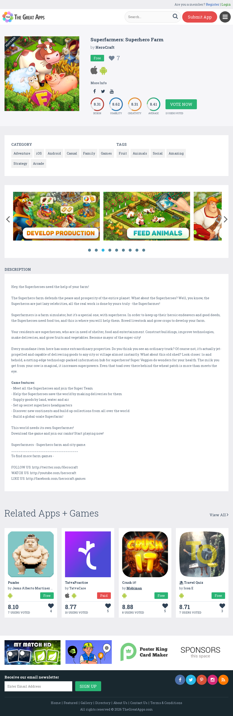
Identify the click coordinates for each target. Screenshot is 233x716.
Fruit (123, 153)
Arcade (38, 163)
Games (106, 153)
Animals (140, 153)
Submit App (200, 17)
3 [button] (103, 250)
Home (56, 703)
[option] (56, 217)
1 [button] (89, 250)
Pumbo (13, 582)
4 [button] (109, 250)
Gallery (86, 703)
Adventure (22, 153)
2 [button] (96, 250)
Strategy (20, 163)
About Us (120, 703)
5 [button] (116, 250)
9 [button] (143, 250)
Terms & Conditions (166, 703)
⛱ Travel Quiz (191, 582)
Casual (72, 153)
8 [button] (137, 250)
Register (212, 4)
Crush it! (129, 582)
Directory (102, 703)
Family (89, 153)
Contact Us (138, 703)
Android (54, 153)
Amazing (176, 153)
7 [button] (130, 250)
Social (158, 153)
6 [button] (123, 250)
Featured (71, 703)
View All (219, 514)
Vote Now (181, 104)
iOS (39, 153)
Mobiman (134, 588)
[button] (8, 218)
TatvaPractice (76, 582)
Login (226, 4)
